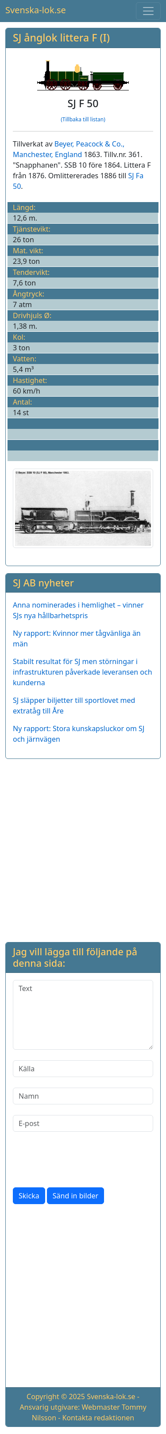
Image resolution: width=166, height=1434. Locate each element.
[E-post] (83, 1123)
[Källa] (83, 1068)
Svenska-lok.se (35, 10)
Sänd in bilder (75, 1196)
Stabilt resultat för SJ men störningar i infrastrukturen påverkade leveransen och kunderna (82, 672)
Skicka (29, 1196)
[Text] (83, 1015)
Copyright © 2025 (56, 1396)
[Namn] (83, 1096)
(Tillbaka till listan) (83, 119)
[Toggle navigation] (148, 11)
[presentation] (80, 1159)
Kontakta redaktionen (98, 1418)
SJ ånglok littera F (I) (61, 37)
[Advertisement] (83, 848)
